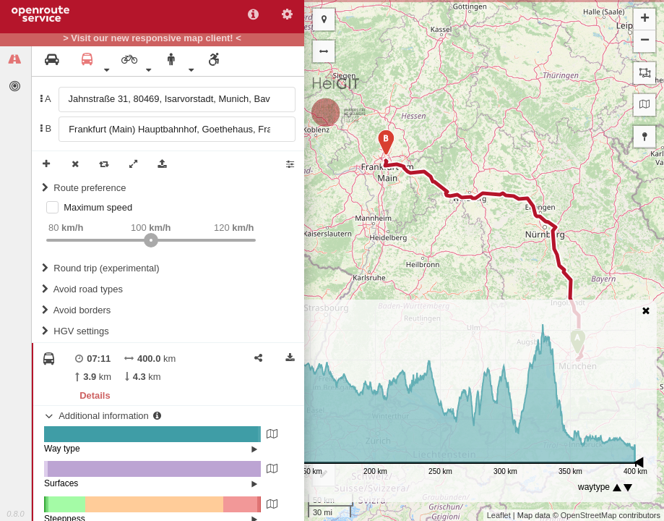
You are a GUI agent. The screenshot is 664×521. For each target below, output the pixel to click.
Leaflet (499, 515)
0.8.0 (15, 513)
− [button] (645, 41)
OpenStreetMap (589, 515)
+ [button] (645, 19)
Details (94, 395)
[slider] (151, 240)
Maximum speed (98, 207)
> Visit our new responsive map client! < (152, 38)
